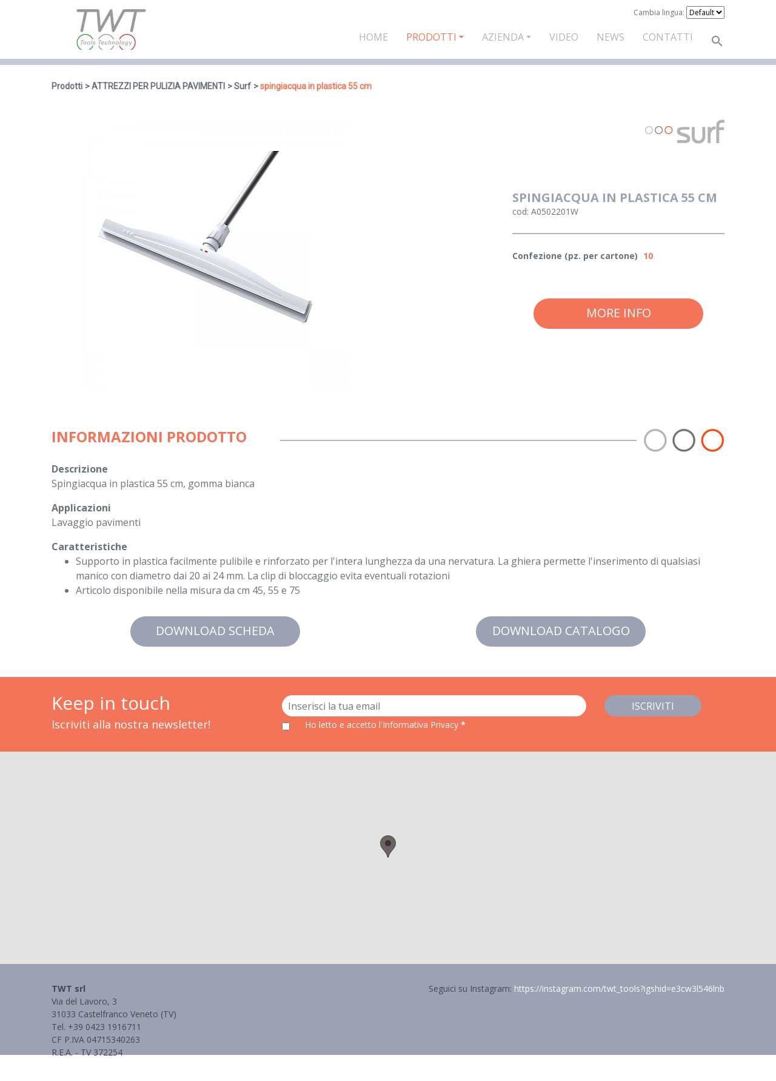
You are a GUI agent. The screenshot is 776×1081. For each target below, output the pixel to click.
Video (563, 37)
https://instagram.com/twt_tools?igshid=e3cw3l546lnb (619, 988)
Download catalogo (561, 630)
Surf (242, 86)
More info (618, 313)
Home (373, 37)
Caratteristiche (89, 546)
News (610, 37)
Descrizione (80, 469)
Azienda (503, 37)
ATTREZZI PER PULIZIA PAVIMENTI (158, 86)
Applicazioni (81, 507)
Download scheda (215, 630)
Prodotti (431, 37)
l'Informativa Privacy (420, 724)
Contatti (668, 37)
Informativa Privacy (89, 1065)
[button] (388, 846)
